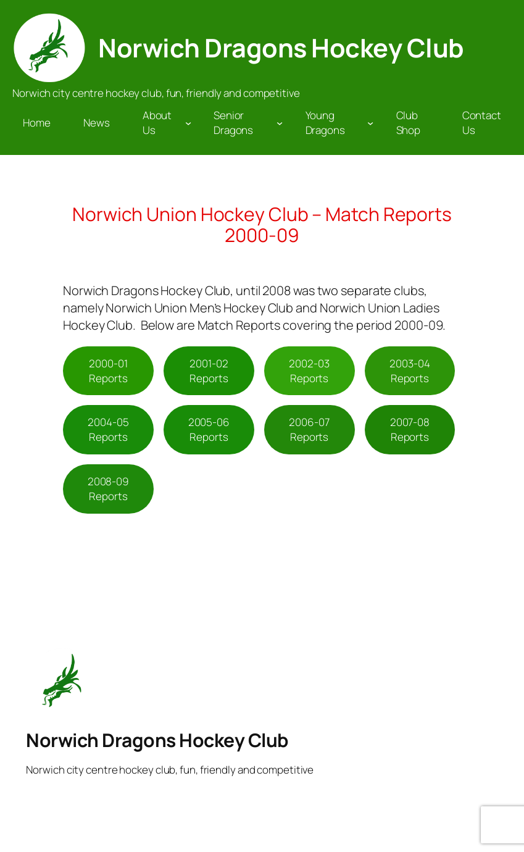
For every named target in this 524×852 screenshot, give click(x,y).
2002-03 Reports (309, 370)
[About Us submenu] (188, 123)
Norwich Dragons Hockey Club (281, 47)
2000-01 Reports (108, 370)
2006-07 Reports (309, 429)
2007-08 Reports (410, 429)
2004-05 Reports (108, 429)
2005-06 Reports (209, 429)
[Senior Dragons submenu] (280, 123)
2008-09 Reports (108, 488)
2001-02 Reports (208, 370)
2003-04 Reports (409, 370)
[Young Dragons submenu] (370, 123)
